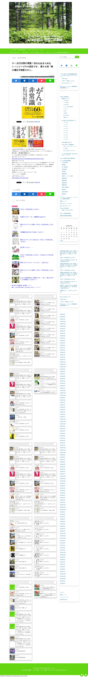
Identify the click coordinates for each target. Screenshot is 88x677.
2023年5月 (62, 378)
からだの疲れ (66, 100)
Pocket (36, 121)
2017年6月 (62, 547)
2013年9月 (62, 581)
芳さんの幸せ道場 (64, 208)
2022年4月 (62, 409)
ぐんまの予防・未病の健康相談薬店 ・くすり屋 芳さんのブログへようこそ (27, 49)
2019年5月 (62, 493)
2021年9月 (62, 426)
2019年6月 (62, 490)
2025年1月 (62, 347)
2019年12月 (63, 476)
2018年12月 (63, 504)
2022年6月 (62, 404)
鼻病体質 (64, 194)
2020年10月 (63, 452)
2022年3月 (62, 412)
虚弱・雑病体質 (65, 187)
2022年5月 (62, 407)
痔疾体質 (64, 171)
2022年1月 (62, 416)
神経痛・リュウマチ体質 (67, 176)
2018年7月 (62, 516)
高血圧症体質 (65, 191)
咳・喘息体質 (65, 167)
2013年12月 (63, 573)
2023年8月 (62, 371)
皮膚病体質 (64, 173)
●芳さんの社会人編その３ (21, 561)
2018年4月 (62, 523)
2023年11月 (63, 364)
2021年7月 (62, 431)
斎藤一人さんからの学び (67, 210)
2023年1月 (62, 388)
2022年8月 (62, 400)
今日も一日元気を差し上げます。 (30, 209)
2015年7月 (62, 564)
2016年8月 (62, 559)
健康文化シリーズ (66, 98)
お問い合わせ (25, 52)
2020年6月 (62, 462)
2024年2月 (62, 357)
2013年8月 (62, 583)
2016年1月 (62, 562)
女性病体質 (64, 169)
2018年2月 (62, 528)
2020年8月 (62, 457)
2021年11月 (63, 421)
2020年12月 (63, 447)
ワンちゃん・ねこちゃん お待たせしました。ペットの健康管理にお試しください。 (48, 385)
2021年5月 (62, 435)
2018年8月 (62, 514)
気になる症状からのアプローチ (69, 150)
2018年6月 (62, 519)
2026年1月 (62, 319)
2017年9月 (62, 540)
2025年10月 (63, 326)
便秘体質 (64, 164)
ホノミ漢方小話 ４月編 (20, 417)
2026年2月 (62, 316)
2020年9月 (62, 454)
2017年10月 (63, 538)
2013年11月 (63, 576)
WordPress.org (63, 599)
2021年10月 (63, 423)
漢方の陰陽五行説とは (67, 142)
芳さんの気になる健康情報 (68, 144)
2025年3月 (62, 342)
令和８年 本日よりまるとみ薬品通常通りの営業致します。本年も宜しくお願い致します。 (23, 350)
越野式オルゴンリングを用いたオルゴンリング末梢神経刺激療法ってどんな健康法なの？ (48, 595)
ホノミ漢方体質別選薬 (65, 160)
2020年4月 (62, 466)
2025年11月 (63, 323)
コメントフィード (64, 597)
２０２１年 (65, 128)
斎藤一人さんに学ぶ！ (45, 523)
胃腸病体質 (64, 182)
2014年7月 (62, 571)
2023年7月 (62, 373)
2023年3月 (62, 383)
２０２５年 (65, 137)
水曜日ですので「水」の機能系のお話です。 (33, 217)
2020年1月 (62, 473)
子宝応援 (65, 113)
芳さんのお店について (15, 52)
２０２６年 (65, 139)
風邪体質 (64, 189)
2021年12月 (63, 419)
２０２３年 (65, 132)
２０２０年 (65, 126)
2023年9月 (62, 369)
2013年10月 (63, 578)
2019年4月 (62, 495)
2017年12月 (63, 533)
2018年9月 (62, 512)
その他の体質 (65, 162)
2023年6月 (62, 376)
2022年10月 (63, 395)
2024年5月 (62, 350)
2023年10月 (63, 366)
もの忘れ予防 (66, 104)
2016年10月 (63, 554)
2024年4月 (62, 352)
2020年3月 (62, 469)
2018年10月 (63, 509)
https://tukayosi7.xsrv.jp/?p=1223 (20, 178)
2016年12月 (63, 552)
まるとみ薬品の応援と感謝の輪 (67, 158)
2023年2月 (62, 385)
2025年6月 (62, 335)
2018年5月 (62, 521)
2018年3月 (62, 526)
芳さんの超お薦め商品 (65, 213)
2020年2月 (62, 471)
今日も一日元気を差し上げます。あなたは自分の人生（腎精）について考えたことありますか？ (23, 411)
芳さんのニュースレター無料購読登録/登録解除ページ (58, 52)
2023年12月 (63, 362)
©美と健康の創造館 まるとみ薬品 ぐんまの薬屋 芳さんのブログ (39, 670)
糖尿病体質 (64, 178)
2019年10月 (63, 481)
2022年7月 (62, 402)
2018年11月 (63, 507)
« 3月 (61, 240)
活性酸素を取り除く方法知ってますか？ (32, 232)
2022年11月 (63, 393)
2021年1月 (62, 445)
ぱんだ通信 (65, 148)
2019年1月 (62, 502)
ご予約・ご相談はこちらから (36, 52)
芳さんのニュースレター (66, 203)
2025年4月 (62, 340)
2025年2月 (62, 345)
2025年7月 (62, 333)
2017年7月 (62, 545)
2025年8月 (62, 331)
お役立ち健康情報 (25, 76)
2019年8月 (62, 485)
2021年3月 (62, 440)
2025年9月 (62, 328)
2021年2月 (62, 443)
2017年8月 (62, 543)
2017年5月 (62, 550)
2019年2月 (62, 500)
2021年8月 (62, 428)
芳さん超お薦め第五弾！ (20, 651)
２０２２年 (65, 130)
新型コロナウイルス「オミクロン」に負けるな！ (34, 262)
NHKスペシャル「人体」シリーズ (69, 146)
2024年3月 (62, 354)
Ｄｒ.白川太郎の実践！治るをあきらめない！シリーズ (44, 76)
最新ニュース (31, 76)
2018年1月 (62, 531)
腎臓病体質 (64, 185)
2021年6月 (62, 433)
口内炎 (64, 110)
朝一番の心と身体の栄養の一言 (69, 120)
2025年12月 (63, 321)
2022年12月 (63, 390)
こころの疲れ (66, 102)
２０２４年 (65, 134)
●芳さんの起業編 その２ (20, 548)
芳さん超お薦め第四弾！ (21, 657)
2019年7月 (62, 488)
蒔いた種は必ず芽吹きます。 (21, 523)
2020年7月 (62, 459)
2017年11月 (63, 535)
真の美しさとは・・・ (26, 247)
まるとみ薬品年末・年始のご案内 (22, 362)
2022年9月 (62, 397)
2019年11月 (63, 478)
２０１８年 (65, 122)
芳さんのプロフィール (65, 205)
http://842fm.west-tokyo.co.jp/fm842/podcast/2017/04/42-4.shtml (28, 158)
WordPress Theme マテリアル (47, 668)
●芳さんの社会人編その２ (21, 568)
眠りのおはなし (66, 115)
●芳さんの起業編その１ (20, 555)
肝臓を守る (65, 117)
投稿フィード (63, 594)
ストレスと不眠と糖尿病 (68, 106)
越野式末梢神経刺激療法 (66, 215)
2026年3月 (62, 314)
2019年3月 (62, 497)
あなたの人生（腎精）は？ (21, 607)
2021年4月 (62, 438)
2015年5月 (62, 566)
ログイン (62, 592)
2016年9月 (62, 557)
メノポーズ (65, 108)
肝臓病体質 (64, 180)
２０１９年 (65, 124)
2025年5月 (62, 338)
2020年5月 (62, 464)
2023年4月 (62, 381)
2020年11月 (63, 450)
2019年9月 (62, 483)
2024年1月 (62, 359)
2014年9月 (62, 569)
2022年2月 (62, 414)
